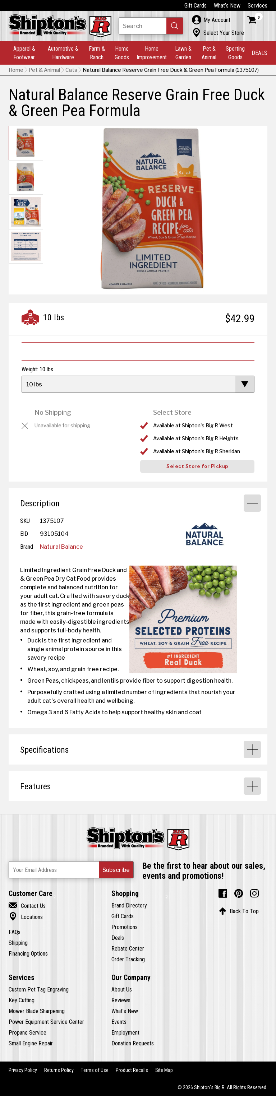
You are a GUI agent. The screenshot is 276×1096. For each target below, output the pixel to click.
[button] (174, 26)
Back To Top (239, 911)
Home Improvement (152, 53)
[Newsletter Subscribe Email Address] (71, 869)
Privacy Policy (23, 1070)
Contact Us (27, 905)
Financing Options (28, 953)
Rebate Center (127, 948)
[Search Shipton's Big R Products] (151, 25)
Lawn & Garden (183, 53)
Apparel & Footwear (24, 53)
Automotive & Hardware (63, 53)
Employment (125, 1032)
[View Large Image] (183, 619)
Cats (71, 70)
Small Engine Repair (31, 1043)
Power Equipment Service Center (46, 1021)
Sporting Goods (235, 53)
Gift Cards (195, 5)
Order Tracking (128, 959)
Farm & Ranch (97, 53)
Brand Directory (129, 905)
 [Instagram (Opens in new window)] (254, 893)
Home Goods (122, 53)
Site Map (164, 1070)
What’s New (227, 5)
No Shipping (52, 412)
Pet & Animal (209, 53)
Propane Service (27, 1032)
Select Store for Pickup (197, 466)
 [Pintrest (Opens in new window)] (238, 893)
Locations (26, 916)
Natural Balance (61, 546)
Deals (117, 937)
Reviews (120, 1000)
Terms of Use (95, 1070)
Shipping (18, 942)
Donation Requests (132, 1043)
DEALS (259, 52)
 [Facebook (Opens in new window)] (222, 893)
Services (257, 5)
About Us (121, 989)
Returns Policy (59, 1070)
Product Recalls (132, 1070)
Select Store (172, 412)
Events (118, 1021)
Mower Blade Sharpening (37, 1010)
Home (16, 70)
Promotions (124, 926)
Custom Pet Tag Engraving (39, 989)
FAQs (14, 931)
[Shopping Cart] (255, 19)
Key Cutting (21, 1000)
